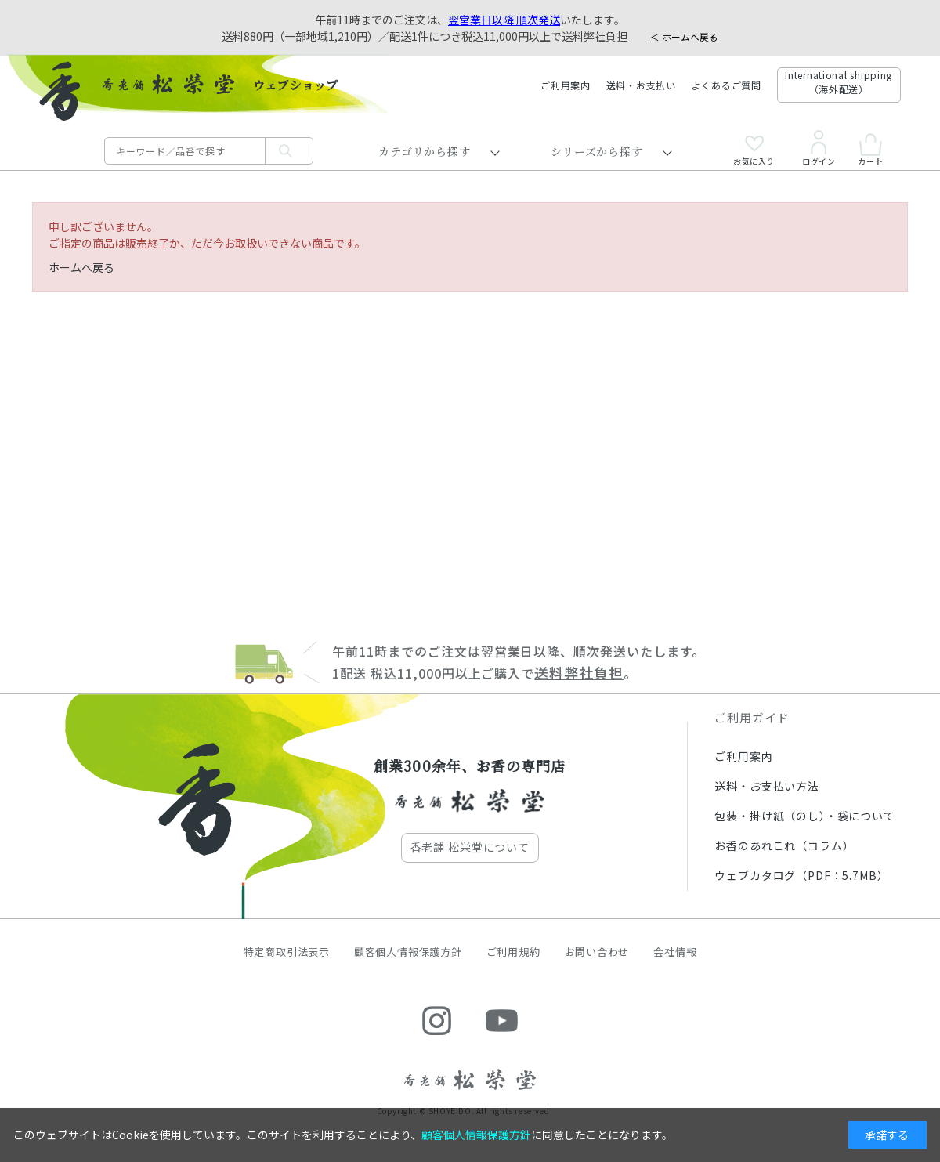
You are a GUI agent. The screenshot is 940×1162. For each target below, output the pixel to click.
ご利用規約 (513, 951)
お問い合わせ (597, 951)
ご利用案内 (565, 85)
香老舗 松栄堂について (470, 847)
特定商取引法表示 (287, 951)
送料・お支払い (641, 85)
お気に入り (754, 150)
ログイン (818, 148)
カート (870, 149)
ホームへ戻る (81, 267)
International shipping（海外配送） (838, 82)
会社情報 (674, 951)
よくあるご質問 (726, 85)
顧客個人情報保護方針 (408, 951)
